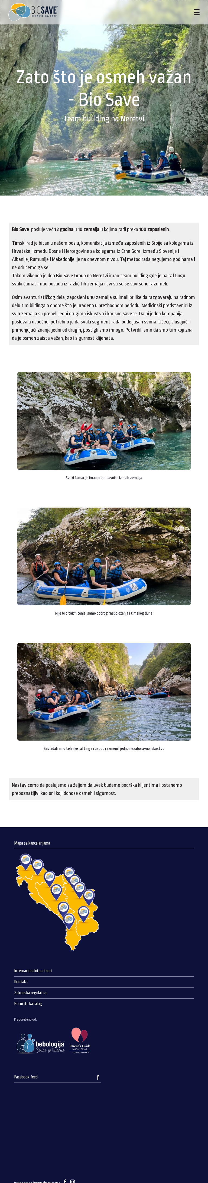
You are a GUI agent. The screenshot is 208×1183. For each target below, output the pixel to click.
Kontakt (21, 981)
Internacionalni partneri (33, 970)
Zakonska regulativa (30, 992)
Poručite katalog (28, 1003)
